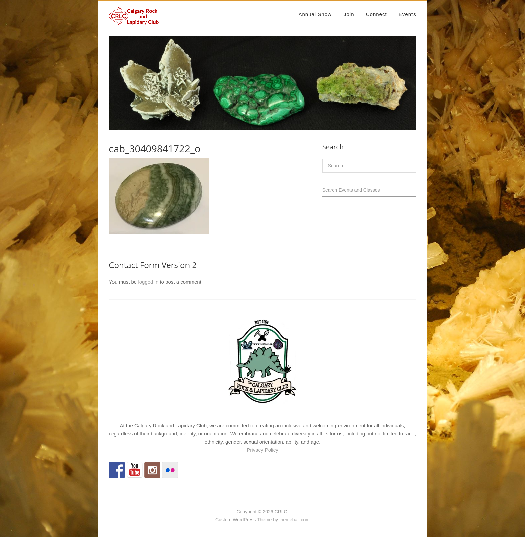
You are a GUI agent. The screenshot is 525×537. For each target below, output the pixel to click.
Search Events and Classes (351, 190)
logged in (148, 282)
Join (349, 14)
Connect (376, 14)
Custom (223, 519)
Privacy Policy (262, 450)
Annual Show (314, 14)
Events (407, 14)
